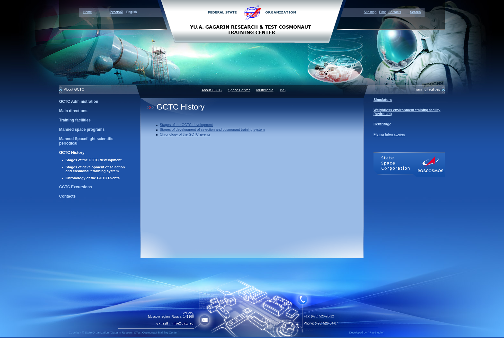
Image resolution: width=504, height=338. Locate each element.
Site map (370, 12)
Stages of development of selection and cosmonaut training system (95, 169)
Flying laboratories (389, 134)
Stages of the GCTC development (94, 160)
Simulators (383, 100)
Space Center (239, 90)
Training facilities (75, 120)
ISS (282, 90)
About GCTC (212, 90)
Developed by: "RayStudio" (366, 332)
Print (382, 12)
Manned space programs (81, 129)
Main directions (73, 111)
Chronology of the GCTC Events (93, 178)
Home (87, 12)
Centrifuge (382, 124)
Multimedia (264, 90)
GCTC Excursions (75, 187)
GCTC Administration (78, 101)
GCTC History (72, 152)
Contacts (394, 12)
